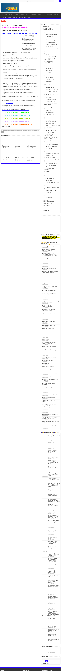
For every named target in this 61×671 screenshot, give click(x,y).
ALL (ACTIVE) (48, 32)
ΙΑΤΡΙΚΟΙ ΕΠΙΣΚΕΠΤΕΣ (50, 121)
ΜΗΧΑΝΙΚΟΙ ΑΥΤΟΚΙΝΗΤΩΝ (51, 144)
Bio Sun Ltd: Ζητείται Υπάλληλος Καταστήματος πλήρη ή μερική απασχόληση (53, 548)
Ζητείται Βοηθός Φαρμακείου (47, 258)
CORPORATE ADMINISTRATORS (52, 51)
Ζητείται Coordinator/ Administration (49, 268)
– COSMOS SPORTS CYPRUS (53, 37)
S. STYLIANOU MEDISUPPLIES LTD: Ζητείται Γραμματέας (52, 619)
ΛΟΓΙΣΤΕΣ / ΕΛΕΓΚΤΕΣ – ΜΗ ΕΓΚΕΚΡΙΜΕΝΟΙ (51, 138)
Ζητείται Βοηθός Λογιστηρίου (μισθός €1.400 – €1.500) (47, 306)
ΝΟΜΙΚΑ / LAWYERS (50, 151)
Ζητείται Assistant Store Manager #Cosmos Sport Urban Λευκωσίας (53, 649)
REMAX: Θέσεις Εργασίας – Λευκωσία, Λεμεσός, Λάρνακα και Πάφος (54, 521)
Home (2, 14)
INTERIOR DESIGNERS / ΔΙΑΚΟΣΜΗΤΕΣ (50, 59)
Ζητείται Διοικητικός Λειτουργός (19, 145)
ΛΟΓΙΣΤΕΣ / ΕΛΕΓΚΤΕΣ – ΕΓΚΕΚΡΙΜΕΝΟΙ (50, 135)
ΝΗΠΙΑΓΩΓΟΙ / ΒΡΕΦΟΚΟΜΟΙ (52, 150)
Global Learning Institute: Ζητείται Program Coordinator (53, 581)
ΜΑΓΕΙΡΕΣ (48, 140)
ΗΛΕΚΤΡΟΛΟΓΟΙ (49, 114)
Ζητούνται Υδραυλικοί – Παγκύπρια (49, 387)
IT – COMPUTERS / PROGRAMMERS (49, 62)
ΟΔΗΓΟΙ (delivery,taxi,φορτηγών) (52, 159)
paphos (28, 130)
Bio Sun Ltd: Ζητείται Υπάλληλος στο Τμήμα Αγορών (52, 565)
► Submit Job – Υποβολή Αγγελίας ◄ (24, 17)
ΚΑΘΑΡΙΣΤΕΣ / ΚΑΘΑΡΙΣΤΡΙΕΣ (52, 125)
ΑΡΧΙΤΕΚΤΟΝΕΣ (49, 87)
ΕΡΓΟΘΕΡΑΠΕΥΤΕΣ (50, 112)
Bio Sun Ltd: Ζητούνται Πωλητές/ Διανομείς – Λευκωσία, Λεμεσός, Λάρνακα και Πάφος (52, 560)
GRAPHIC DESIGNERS (50, 56)
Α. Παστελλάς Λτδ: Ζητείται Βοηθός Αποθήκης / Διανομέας (49, 283)
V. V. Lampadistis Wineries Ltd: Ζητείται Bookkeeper (53, 635)
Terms (58, 14)
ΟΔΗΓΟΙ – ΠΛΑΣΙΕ (49, 157)
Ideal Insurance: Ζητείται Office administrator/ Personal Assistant (53, 531)
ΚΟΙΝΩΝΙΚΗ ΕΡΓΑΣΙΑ (50, 130)
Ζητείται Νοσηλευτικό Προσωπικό (48, 397)
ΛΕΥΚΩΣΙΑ (11, 14)
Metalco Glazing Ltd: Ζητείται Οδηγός (49, 372)
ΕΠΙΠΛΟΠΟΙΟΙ (49, 108)
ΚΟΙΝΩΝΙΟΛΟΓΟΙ (49, 132)
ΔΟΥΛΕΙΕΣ (45, 28)
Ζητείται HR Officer (6, 157)
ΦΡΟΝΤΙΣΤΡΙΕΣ (49, 185)
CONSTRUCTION (49, 50)
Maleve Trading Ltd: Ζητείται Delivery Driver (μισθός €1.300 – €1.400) (53, 456)
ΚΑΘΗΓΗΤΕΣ (48, 127)
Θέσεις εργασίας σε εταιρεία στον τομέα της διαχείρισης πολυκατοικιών (50, 302)
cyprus (10, 130)
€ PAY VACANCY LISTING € (6, 17)
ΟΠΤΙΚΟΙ (47, 161)
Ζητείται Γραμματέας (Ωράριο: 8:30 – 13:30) (50, 411)
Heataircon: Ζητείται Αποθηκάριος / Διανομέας (53, 597)
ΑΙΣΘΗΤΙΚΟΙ (48, 81)
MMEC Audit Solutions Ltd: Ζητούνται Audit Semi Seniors (53, 537)
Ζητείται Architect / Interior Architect (49, 278)
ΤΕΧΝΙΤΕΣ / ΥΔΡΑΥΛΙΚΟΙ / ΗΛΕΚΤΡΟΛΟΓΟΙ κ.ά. (50, 176)
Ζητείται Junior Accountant (47, 363)
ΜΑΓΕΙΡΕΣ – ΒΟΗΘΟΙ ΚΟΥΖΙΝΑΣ (52, 141)
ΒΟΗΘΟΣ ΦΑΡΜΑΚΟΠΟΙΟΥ (51, 94)
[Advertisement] (42, 6)
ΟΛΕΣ (6, 14)
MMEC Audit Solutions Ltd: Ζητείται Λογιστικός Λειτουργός (53, 542)
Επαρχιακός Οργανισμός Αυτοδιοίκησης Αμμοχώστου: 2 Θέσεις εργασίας (50, 418)
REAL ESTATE (48, 74)
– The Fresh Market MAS (52, 47)
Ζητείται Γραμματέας (46, 339)
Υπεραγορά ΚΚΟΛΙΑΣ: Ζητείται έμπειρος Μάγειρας (53, 479)
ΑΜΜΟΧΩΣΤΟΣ (33, 14)
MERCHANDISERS (49, 66)
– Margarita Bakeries (51, 44)
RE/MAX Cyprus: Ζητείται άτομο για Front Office (53, 495)
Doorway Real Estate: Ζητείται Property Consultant (54, 441)
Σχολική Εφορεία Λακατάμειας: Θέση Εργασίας (6, 146)
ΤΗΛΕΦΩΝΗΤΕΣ (49, 178)
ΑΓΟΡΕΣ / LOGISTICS (50, 79)
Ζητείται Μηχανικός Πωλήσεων (48, 366)
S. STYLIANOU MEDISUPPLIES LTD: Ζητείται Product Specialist (49, 335)
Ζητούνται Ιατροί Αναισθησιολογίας (31, 145)
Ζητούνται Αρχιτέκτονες (46, 275)
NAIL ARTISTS (48, 68)
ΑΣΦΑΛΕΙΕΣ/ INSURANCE (51, 89)
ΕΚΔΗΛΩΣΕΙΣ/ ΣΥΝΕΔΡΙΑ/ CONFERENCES (50, 107)
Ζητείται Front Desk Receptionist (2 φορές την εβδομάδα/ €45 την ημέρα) (50, 272)
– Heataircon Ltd (50, 42)
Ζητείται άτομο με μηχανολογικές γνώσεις (50, 297)
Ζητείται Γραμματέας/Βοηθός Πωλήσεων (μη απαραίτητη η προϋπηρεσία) (50, 426)
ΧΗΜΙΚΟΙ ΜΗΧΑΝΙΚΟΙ (50, 194)
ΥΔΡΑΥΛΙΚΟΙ (48, 180)
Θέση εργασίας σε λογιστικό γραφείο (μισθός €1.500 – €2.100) (49, 343)
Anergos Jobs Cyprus (6, 126)
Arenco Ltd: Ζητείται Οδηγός (54, 525)
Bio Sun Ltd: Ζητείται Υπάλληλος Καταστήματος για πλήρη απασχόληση (53, 554)
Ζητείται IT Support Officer (47, 369)
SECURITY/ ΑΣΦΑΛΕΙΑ (50, 75)
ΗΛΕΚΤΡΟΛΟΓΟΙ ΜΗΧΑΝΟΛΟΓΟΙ (52, 116)
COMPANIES (48, 36)
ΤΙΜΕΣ (55, 14)
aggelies (5, 130)
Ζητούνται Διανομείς (46, 331)
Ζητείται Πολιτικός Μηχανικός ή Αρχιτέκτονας (50, 261)
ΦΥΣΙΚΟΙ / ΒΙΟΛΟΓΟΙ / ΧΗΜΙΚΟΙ (52, 187)
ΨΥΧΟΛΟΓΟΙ (48, 197)
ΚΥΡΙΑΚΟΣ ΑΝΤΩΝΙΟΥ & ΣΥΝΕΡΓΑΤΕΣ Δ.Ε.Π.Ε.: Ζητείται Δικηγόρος (53, 625)
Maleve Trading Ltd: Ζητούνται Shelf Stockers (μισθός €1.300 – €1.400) (53, 462)
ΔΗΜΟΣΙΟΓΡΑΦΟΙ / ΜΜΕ (51, 101)
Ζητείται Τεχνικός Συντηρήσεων (48, 353)
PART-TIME (48, 70)
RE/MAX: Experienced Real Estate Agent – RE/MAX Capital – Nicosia (53, 511)
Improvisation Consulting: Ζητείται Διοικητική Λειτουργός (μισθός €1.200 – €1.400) (54, 474)
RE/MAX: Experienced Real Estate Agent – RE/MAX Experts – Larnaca (53, 505)
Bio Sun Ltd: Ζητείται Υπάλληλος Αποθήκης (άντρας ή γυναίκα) (52, 571)
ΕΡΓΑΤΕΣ (47, 110)
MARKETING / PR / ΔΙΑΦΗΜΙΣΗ (52, 64)
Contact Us (15, 17)
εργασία (37, 130)
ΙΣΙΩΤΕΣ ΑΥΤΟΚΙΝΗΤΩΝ (51, 123)
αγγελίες (32, 130)
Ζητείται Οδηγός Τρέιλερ (46, 318)
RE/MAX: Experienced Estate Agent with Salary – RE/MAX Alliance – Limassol (54, 500)
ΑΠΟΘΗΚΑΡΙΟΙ (49, 85)
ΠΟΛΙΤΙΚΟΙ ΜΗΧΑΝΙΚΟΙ (50, 163)
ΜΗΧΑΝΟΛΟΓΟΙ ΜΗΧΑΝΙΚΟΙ (51, 146)
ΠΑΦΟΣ (27, 14)
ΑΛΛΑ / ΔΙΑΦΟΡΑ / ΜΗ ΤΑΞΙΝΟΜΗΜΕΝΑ (49, 84)
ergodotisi (20, 130)
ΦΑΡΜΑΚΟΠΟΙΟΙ (49, 184)
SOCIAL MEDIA (49, 77)
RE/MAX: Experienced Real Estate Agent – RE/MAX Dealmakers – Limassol (53, 516)
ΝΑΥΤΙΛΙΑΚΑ (48, 148)
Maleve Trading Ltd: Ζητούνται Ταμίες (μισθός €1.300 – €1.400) (53, 467)
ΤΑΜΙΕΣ (47, 171)
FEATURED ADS (49, 14)
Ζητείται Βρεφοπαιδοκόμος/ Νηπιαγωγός (50, 414)
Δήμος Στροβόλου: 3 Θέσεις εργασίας (49, 394)
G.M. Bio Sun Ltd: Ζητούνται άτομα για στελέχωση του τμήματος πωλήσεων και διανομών (54, 485)
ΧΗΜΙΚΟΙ (47, 192)
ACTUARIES (48, 31)
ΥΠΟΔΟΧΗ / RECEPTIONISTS (52, 182)
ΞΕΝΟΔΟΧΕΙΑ (48, 155)
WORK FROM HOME (41, 14)
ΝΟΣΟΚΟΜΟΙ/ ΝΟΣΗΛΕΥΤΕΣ (52, 153)
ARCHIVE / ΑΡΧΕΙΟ (50, 34)
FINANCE (48, 54)
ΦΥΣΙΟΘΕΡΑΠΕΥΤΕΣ (50, 190)
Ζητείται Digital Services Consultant (49, 346)
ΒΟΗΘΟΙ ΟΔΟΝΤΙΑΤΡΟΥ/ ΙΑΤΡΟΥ (52, 91)
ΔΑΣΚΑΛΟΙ (48, 97)
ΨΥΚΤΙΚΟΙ (48, 195)
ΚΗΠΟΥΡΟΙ (48, 128)
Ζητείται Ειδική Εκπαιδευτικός (12, 20)
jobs (24, 130)
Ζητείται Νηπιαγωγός (46, 265)
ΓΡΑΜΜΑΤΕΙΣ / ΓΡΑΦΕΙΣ (51, 95)
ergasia (14, 130)
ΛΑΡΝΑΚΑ (22, 14)
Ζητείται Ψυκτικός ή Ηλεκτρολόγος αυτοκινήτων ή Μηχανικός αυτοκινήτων (49, 350)
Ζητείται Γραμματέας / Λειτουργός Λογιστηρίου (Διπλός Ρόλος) (48, 250)
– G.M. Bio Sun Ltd (51, 40)
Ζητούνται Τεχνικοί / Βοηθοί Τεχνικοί (49, 290)
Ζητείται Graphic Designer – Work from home (51, 376)
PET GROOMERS (49, 72)
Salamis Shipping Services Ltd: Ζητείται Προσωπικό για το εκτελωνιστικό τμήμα (54, 586)
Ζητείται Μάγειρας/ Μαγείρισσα (48, 328)
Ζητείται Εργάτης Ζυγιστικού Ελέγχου (49, 357)
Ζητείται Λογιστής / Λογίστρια (47, 360)
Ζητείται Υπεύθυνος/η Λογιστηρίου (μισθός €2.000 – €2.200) (48, 310)
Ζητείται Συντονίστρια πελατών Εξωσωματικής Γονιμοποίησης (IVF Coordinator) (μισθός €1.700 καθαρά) (49, 254)
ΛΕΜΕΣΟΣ (16, 14)
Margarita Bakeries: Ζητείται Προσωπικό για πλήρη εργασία (53, 630)
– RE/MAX (49, 46)
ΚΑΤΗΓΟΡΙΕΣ (47, 29)
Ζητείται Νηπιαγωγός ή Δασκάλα (48, 325)
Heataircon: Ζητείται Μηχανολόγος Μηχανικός (52, 607)
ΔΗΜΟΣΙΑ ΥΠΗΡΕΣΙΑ (50, 99)
